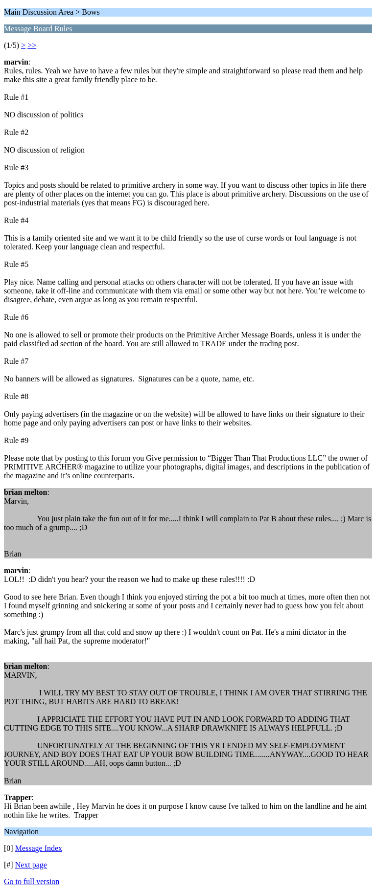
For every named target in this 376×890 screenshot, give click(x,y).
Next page (31, 865)
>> (31, 45)
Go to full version (31, 881)
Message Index (38, 848)
